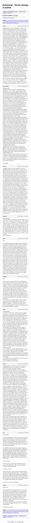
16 (22, 20)
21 (3, 21)
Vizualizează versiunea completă (8, 17)
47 (12, 23)
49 (15, 23)
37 (24, 21)
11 (15, 20)
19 (26, 20)
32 (18, 21)
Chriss (4, 485)
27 (11, 21)
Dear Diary (15, 15)
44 (8, 23)
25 (8, 21)
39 (27, 21)
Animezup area (22, 11)
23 (6, 21)
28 (12, 21)
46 (11, 23)
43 (7, 23)
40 (3, 23)
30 (15, 21)
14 (19, 20)
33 (19, 21)
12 (16, 20)
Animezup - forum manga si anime (10, 11)
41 (4, 23)
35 (22, 21)
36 (23, 21)
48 (14, 23)
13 (18, 20)
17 (23, 20)
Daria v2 (5, 216)
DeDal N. (5, 276)
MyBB (12, 521)
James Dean (5, 86)
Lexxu (4, 26)
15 (20, 20)
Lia (3, 432)
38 (26, 21)
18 (24, 20)
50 (16, 23)
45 (10, 23)
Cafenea (4, 12)
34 (20, 21)
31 (16, 21)
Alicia (4, 309)
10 (14, 20)
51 (18, 23)
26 (10, 21)
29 (14, 21)
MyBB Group (21, 521)
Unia (4, 238)
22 (4, 21)
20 (27, 20)
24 (7, 21)
